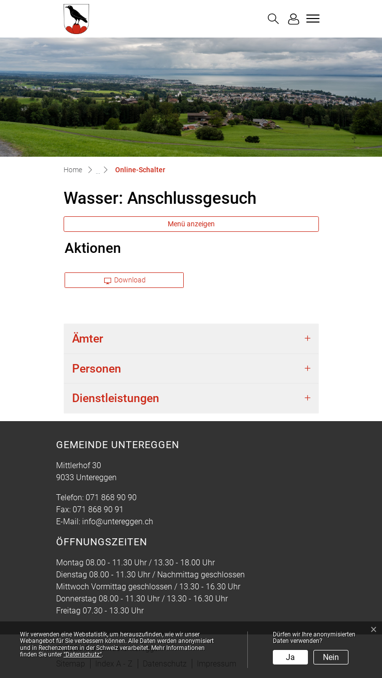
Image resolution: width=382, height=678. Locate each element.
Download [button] (125, 280)
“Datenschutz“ (83, 654)
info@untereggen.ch (117, 521)
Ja (290, 657)
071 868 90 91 (98, 509)
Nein (331, 657)
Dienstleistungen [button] (115, 398)
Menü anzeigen (191, 224)
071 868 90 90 (111, 497)
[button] (273, 19)
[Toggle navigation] (311, 19)
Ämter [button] (87, 339)
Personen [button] (96, 369)
